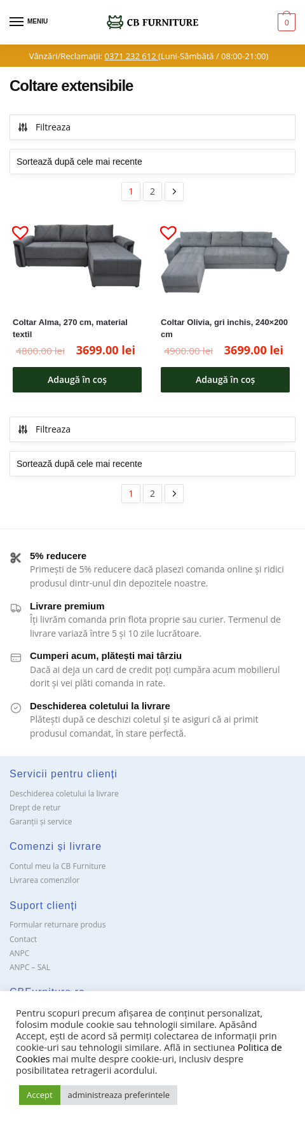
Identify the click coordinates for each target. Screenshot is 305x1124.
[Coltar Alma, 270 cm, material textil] (77, 262)
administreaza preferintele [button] (119, 1094)
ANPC (19, 953)
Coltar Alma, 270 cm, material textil (70, 328)
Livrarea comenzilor (44, 880)
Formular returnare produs (57, 924)
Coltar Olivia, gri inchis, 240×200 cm (224, 328)
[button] (15, 227)
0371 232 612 (131, 56)
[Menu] (29, 22)
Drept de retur (35, 807)
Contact (23, 939)
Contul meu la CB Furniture (58, 866)
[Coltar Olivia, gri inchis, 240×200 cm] (225, 262)
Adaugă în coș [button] (77, 379)
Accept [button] (40, 1094)
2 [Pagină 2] (152, 191)
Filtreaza (44, 127)
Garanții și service (41, 821)
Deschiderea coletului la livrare (64, 793)
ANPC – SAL (30, 967)
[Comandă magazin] (152, 161)
